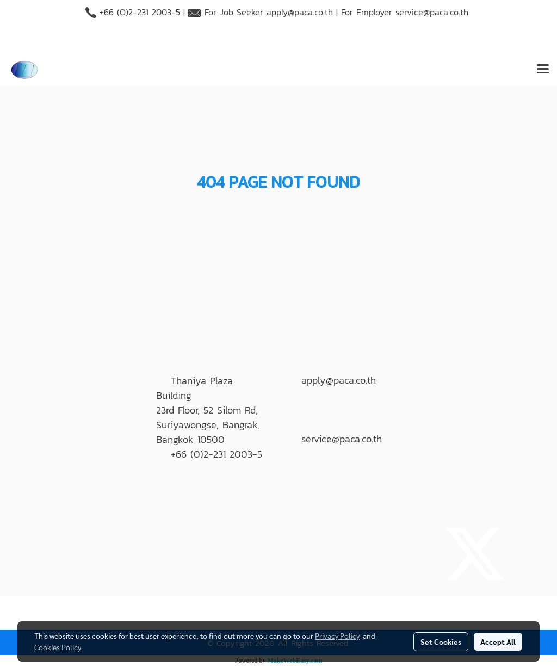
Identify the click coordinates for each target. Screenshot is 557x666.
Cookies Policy (57, 647)
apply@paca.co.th (300, 11)
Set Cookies (440, 641)
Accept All (498, 641)
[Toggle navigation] (543, 70)
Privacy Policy (337, 635)
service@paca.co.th (431, 11)
